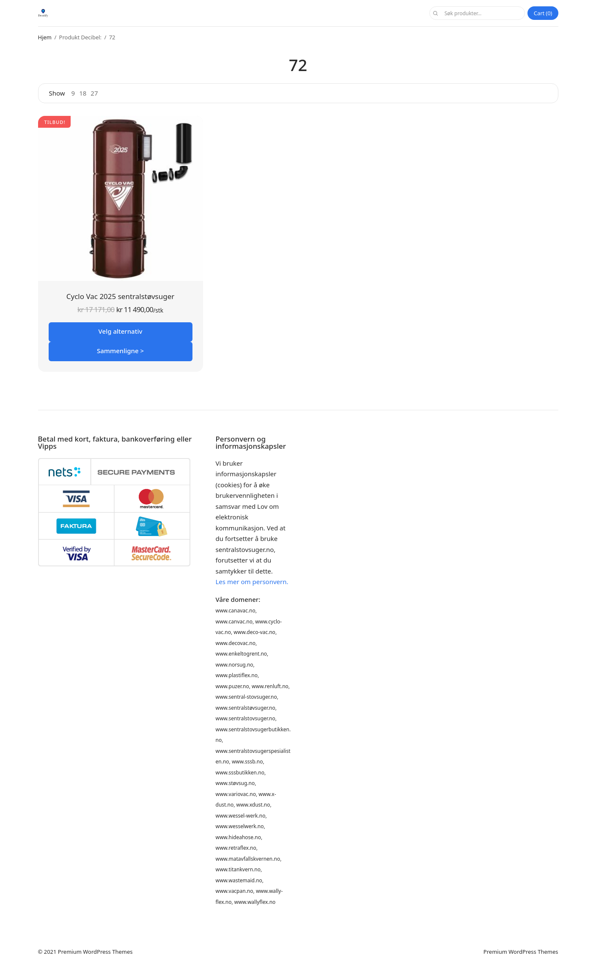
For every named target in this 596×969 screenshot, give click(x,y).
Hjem (45, 37)
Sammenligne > (120, 350)
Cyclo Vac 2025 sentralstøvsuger (120, 296)
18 (82, 93)
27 (94, 93)
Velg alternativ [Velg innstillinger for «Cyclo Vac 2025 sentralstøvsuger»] (121, 331)
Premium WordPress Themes (95, 951)
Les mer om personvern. (252, 581)
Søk (435, 13)
